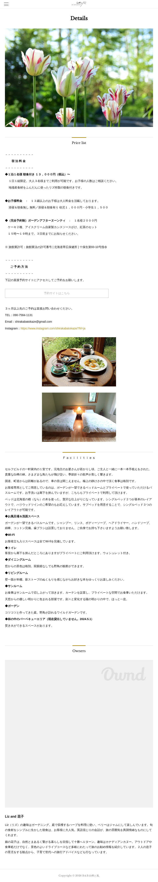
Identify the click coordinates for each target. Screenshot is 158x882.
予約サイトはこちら (57, 293)
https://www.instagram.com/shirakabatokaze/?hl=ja (53, 328)
